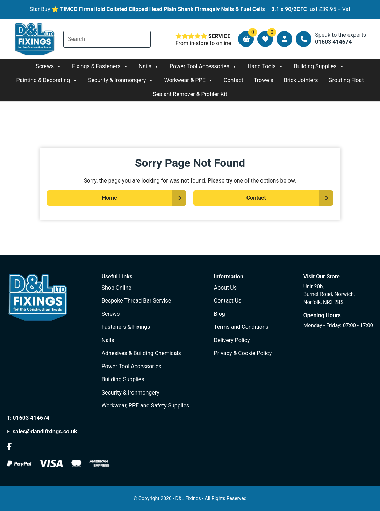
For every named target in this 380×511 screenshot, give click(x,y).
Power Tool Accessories (203, 66)
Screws (49, 66)
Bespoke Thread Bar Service (136, 300)
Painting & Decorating (47, 80)
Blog (219, 314)
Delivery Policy (232, 340)
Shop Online (116, 287)
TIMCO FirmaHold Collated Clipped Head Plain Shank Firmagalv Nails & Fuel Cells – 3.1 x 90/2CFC (183, 9)
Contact (233, 80)
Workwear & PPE (188, 80)
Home (109, 197)
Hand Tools (266, 66)
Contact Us (228, 300)
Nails (149, 66)
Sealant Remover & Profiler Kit (190, 94)
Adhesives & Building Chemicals (141, 353)
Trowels (263, 80)
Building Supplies (319, 66)
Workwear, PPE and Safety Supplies (145, 405)
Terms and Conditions (241, 327)
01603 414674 (31, 417)
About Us (225, 287)
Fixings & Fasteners (100, 66)
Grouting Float (346, 80)
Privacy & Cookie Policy (243, 353)
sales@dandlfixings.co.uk (45, 431)
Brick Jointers (301, 80)
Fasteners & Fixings (125, 327)
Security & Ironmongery (120, 80)
